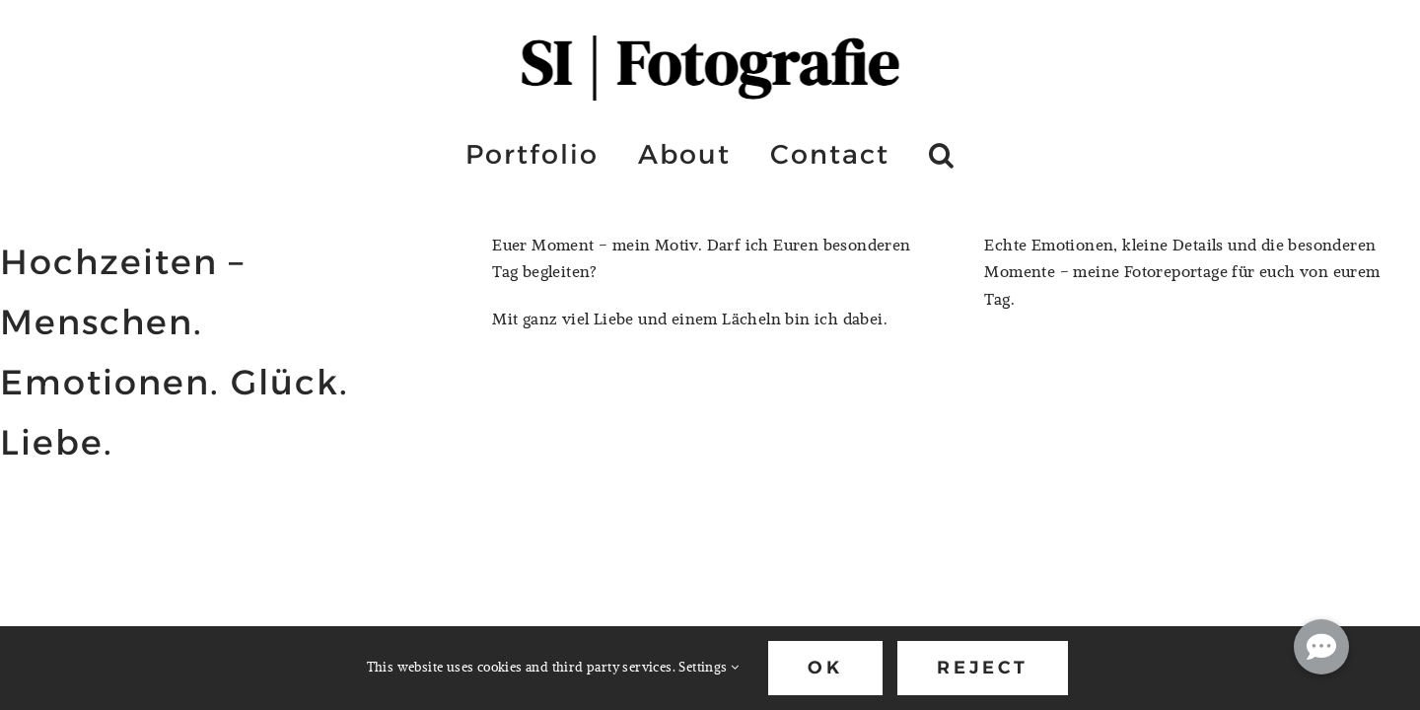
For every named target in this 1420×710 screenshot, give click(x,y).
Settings (708, 667)
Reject (983, 667)
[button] (942, 154)
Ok (825, 667)
